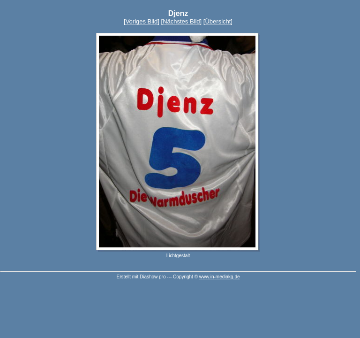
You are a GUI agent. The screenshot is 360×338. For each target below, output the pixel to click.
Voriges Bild (142, 21)
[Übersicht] (217, 21)
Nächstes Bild (181, 21)
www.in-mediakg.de (219, 276)
